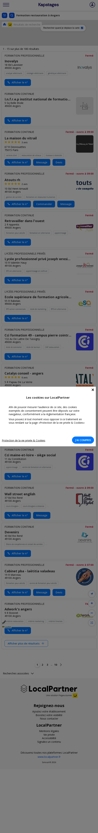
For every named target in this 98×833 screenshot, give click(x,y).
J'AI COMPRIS (83, 440)
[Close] (92, 390)
